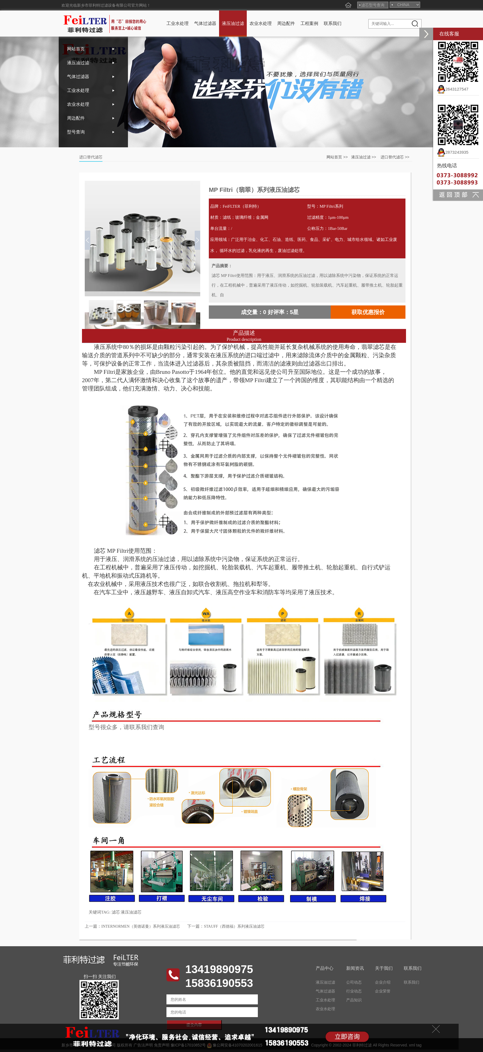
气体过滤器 (205, 23)
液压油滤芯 (131, 912)
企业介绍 (382, 982)
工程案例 (309, 23)
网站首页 (76, 49)
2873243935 (452, 152)
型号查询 (76, 132)
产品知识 (354, 1000)
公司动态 (354, 982)
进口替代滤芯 (392, 157)
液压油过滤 (233, 23)
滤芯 (116, 912)
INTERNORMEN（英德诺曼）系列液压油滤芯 (140, 926)
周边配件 (286, 23)
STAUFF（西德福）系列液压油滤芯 (234, 926)
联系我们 (332, 23)
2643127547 (452, 89)
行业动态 (354, 991)
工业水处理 (177, 23)
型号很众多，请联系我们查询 (126, 727)
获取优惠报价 (368, 312)
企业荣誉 (382, 991)
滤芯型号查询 (372, 5)
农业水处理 (261, 23)
